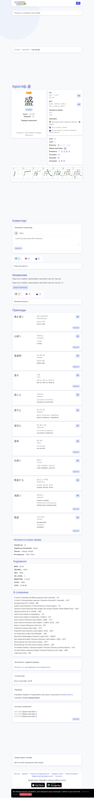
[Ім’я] (49, 233)
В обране (29, 109)
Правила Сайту (57, 774)
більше (76, 327)
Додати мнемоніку (20, 287)
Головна (17, 50)
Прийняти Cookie (25, 794)
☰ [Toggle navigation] (78, 3)
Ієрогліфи (25, 50)
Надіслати (18, 248)
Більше (76, 719)
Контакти (58, 776)
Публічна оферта (71, 774)
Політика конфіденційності (40, 774)
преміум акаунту (67, 695)
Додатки (25, 774)
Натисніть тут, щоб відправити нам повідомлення (32, 667)
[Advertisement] (47, 68)
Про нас (17, 774)
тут (62, 283)
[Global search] (47, 12)
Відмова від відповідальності (42, 776)
